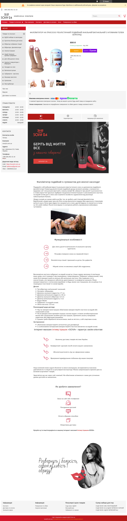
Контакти (39, 22)
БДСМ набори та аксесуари (13, 37)
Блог (59, 22)
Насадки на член (9, 67)
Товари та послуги (15, 22)
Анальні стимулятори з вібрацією (11, 62)
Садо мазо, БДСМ (70, 506)
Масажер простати (10, 77)
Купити (76, 50)
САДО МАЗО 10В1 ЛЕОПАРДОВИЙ (106, 506)
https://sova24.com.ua (13, 164)
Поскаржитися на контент (60, 519)
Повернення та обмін (70, 22)
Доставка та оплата (50, 22)
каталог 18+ (43, 161)
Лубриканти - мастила (11, 74)
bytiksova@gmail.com (13, 166)
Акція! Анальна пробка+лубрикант (10, 54)
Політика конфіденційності (75, 519)
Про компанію (29, 22)
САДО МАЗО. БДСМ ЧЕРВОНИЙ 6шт (107, 510)
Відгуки (4, 92)
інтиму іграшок (59, 329)
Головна (4, 22)
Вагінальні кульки (10, 70)
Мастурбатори (9, 84)
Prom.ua (73, 517)
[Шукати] (119, 16)
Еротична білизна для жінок (13, 40)
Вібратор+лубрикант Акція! (13, 44)
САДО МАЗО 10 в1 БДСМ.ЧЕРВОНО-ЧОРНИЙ (110, 508)
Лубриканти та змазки (72, 510)
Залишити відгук (8, 510)
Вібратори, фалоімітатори (12, 47)
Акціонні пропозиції (41, 508)
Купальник (7, 80)
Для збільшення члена (11, 59)
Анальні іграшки (9, 51)
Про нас (5, 89)
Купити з (90, 51)
